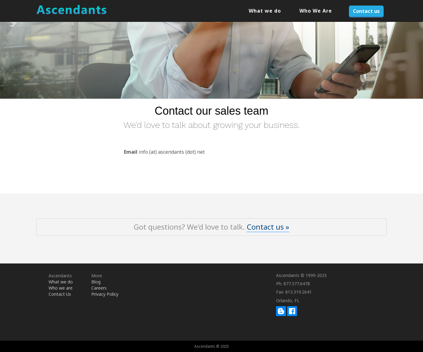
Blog (96, 282)
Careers (99, 288)
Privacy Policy (104, 294)
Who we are (61, 288)
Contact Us (60, 294)
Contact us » (268, 227)
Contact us (366, 11)
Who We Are (315, 10)
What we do (265, 10)
